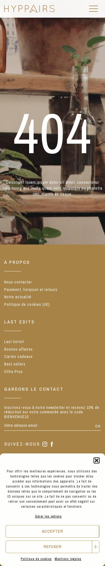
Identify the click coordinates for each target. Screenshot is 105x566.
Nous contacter (18, 282)
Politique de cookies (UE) (27, 304)
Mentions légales (68, 559)
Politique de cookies (36, 559)
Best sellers (14, 364)
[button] (96, 460)
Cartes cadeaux (18, 356)
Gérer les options (48, 516)
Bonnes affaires (18, 349)
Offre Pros (13, 371)
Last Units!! (14, 341)
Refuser (53, 546)
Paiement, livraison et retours (30, 289)
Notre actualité (17, 296)
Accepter (52, 531)
